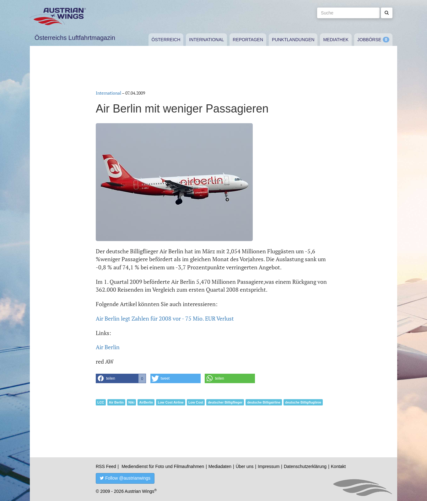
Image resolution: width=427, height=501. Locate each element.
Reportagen (248, 39)
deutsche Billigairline (263, 402)
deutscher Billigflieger (225, 402)
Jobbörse (369, 39)
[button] (121, 378)
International (206, 39)
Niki (131, 402)
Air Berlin (108, 347)
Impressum (268, 466)
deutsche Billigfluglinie (303, 402)
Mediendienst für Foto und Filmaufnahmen (163, 466)
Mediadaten (219, 466)
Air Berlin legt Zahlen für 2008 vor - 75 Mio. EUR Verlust (165, 318)
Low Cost (195, 402)
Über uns (245, 466)
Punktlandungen (293, 39)
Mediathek (336, 39)
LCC (100, 402)
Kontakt (338, 466)
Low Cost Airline (170, 402)
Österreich (166, 39)
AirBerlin (146, 402)
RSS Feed (106, 466)
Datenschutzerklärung (305, 466)
